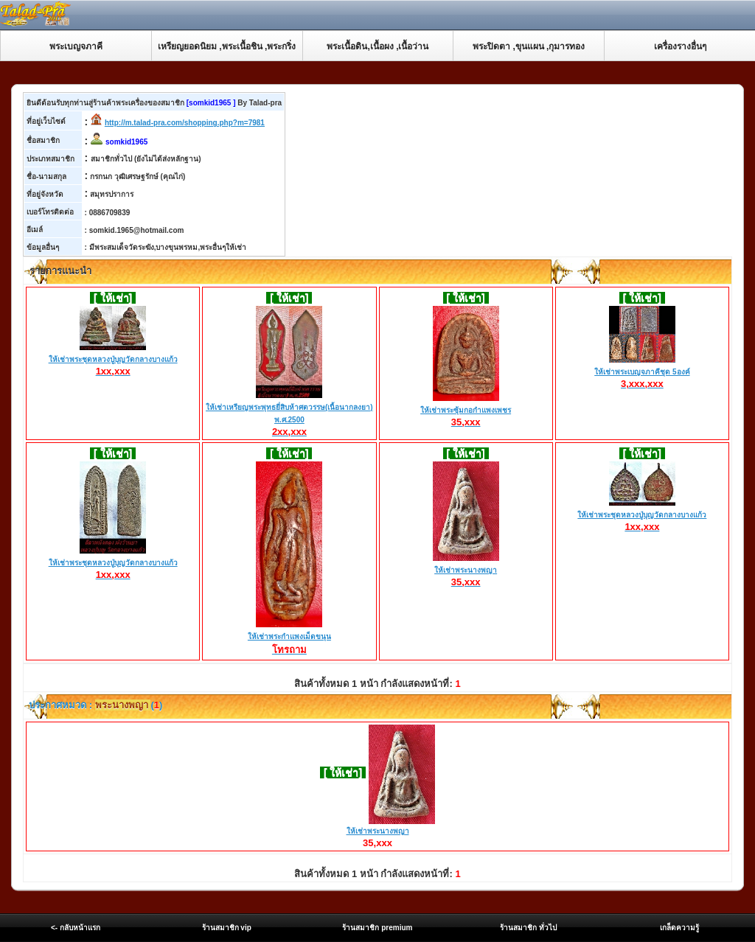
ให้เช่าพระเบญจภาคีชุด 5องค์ (641, 372)
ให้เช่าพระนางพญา (466, 570)
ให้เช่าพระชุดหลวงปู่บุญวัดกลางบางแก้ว (113, 359)
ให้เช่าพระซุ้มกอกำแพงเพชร (465, 410)
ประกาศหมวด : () (95, 705)
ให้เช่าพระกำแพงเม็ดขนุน (289, 638)
